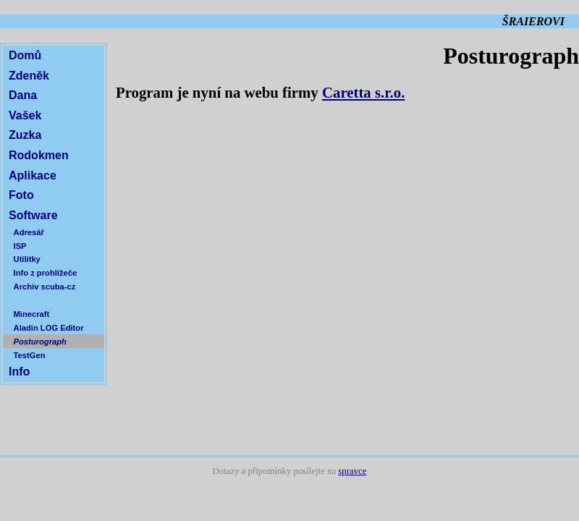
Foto (21, 195)
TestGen (30, 355)
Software (33, 215)
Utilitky (27, 259)
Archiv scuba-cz (45, 286)
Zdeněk (29, 75)
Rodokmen (39, 155)
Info (19, 371)
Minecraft (32, 314)
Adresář (29, 232)
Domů (25, 55)
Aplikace (32, 175)
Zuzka (25, 135)
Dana (23, 95)
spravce (352, 471)
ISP (20, 246)
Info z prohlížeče (45, 272)
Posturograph (40, 341)
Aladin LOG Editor (49, 327)
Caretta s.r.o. (363, 92)
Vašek (25, 115)
